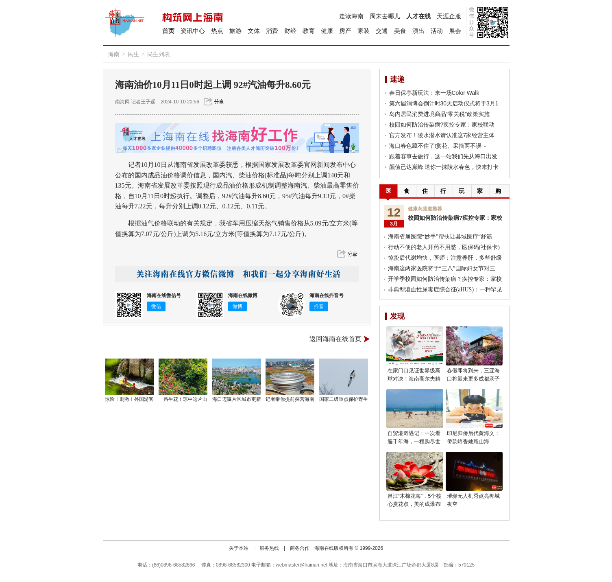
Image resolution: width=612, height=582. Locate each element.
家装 (363, 30)
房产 (345, 30)
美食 (400, 30)
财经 (290, 30)
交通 (382, 30)
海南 (114, 54)
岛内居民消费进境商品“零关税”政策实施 (439, 114)
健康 (327, 30)
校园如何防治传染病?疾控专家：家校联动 (442, 124)
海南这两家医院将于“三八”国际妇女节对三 (441, 268)
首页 (168, 30)
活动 (437, 30)
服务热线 (269, 548)
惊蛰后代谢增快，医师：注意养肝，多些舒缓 (445, 258)
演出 (418, 30)
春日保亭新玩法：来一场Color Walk (434, 93)
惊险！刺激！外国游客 (129, 399)
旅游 (235, 30)
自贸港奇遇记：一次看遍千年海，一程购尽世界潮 (414, 441)
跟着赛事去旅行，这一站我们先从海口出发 (443, 156)
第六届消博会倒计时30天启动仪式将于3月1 (444, 103)
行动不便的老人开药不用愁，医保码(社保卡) (444, 247)
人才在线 (418, 16)
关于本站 (238, 548)
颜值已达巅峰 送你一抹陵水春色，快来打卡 (444, 167)
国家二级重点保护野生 (343, 399)
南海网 (122, 102)
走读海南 (351, 16)
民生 (133, 54)
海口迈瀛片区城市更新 (236, 399)
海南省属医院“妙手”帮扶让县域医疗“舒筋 (440, 237)
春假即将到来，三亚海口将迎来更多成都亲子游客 (473, 379)
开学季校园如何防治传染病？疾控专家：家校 (445, 279)
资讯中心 (193, 30)
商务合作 (299, 548)
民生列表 (158, 54)
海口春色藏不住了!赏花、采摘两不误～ (438, 145)
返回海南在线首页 (335, 338)
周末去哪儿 (385, 16)
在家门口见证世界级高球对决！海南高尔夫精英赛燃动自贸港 (414, 379)
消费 (272, 30)
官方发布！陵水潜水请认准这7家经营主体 (442, 135)
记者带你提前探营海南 (290, 399)
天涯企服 (449, 16)
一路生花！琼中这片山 (183, 399)
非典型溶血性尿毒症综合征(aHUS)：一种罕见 (445, 290)
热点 (217, 30)
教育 (309, 30)
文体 (254, 30)
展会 (455, 30)
